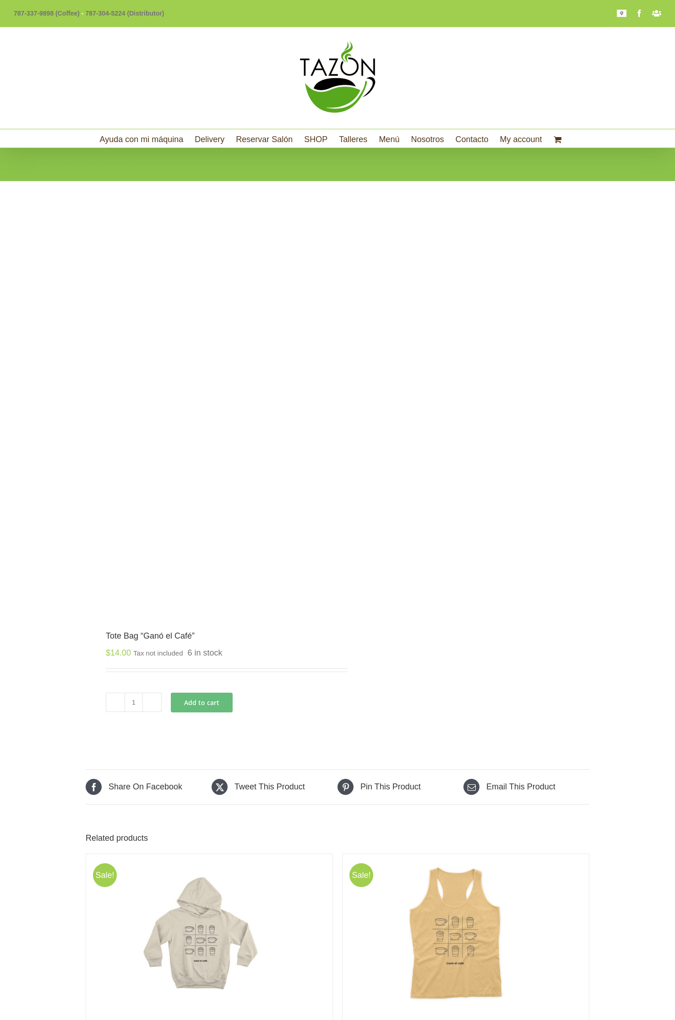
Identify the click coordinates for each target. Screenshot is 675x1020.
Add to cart (201, 702)
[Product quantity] (134, 702)
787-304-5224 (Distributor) (124, 13)
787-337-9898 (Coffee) (47, 13)
